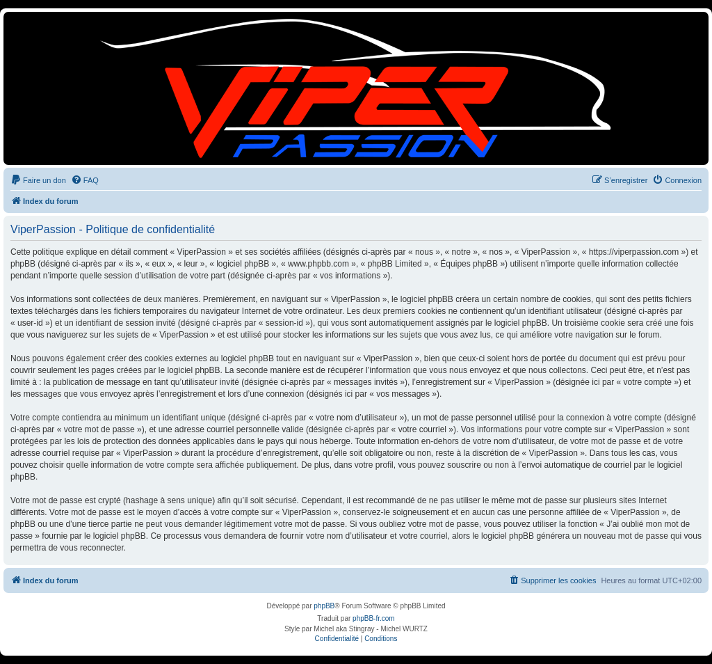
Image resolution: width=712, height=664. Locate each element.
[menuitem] (38, 180)
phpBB (324, 606)
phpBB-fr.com (374, 618)
